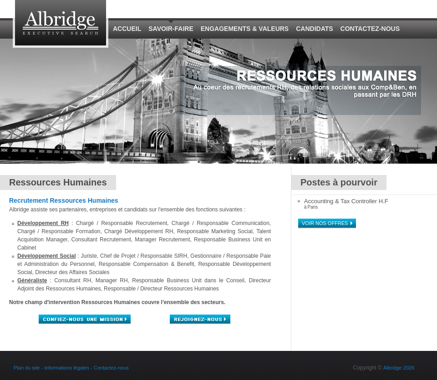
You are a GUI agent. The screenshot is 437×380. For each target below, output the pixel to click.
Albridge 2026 (398, 367)
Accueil (127, 28)
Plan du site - (28, 367)
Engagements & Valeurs (245, 28)
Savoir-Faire (170, 28)
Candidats (314, 28)
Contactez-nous (370, 28)
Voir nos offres (325, 223)
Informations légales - (69, 367)
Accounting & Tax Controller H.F (346, 201)
